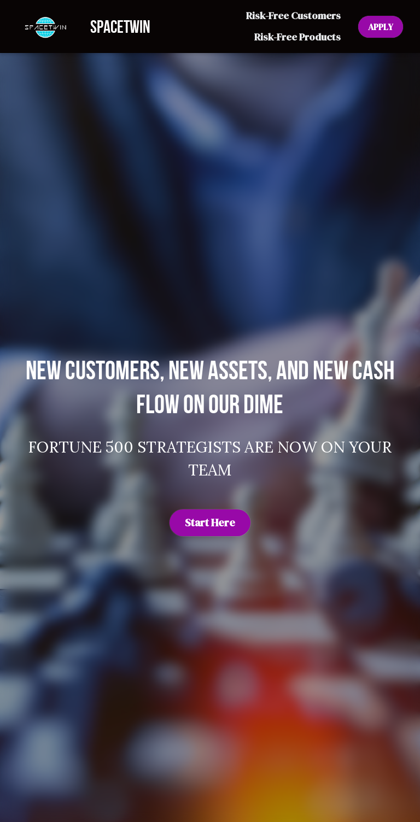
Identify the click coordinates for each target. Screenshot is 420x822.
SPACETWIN (120, 26)
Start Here (210, 522)
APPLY (380, 27)
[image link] (45, 25)
